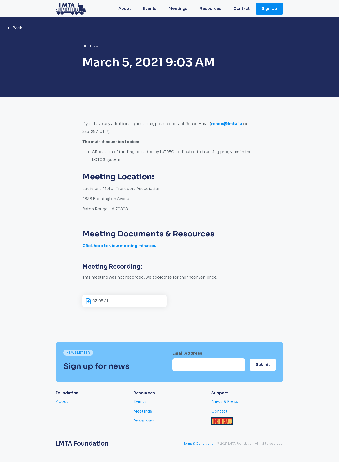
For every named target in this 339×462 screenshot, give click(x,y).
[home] (71, 8)
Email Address (187, 353)
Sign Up (269, 8)
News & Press (224, 401)
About (124, 8)
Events (149, 8)
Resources (210, 8)
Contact (241, 8)
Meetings (178, 8)
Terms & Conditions (198, 443)
